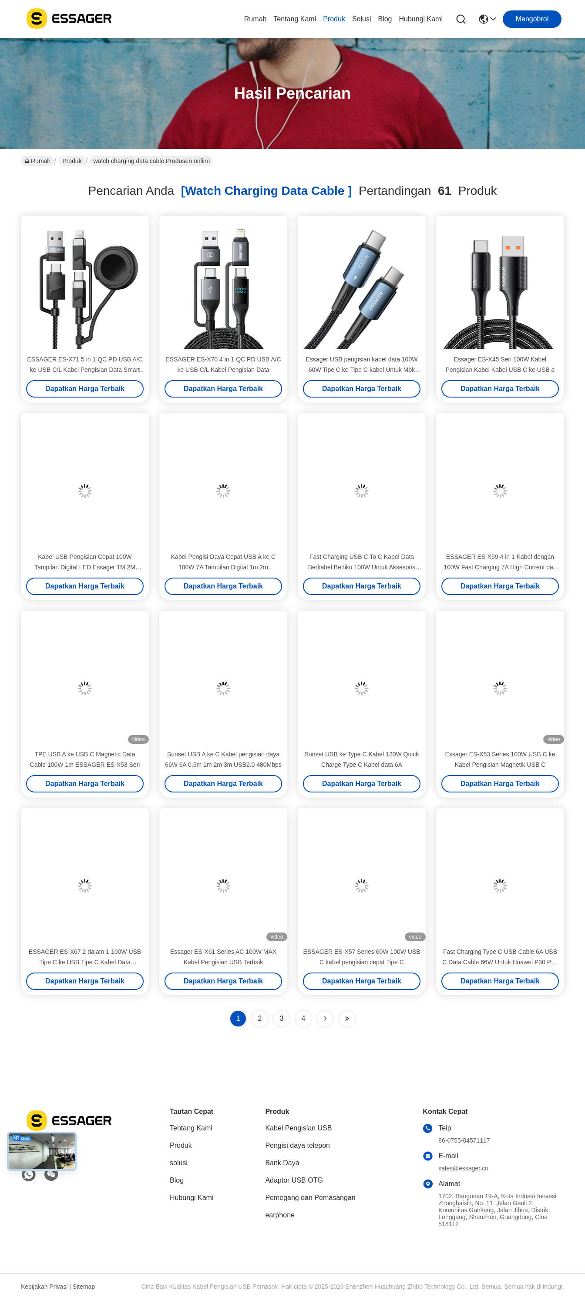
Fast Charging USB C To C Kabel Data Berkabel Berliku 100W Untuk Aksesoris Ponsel (362, 567)
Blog (385, 19)
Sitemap (84, 1286)
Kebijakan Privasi (44, 1286)
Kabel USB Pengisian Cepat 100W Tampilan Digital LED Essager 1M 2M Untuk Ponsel (84, 567)
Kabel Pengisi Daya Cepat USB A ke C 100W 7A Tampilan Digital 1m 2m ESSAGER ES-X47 (223, 567)
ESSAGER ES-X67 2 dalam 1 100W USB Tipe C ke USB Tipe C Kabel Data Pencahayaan (85, 962)
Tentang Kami (294, 19)
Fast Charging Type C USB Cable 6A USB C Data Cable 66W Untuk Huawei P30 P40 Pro (500, 962)
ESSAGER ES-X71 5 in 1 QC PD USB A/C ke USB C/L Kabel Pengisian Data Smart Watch (84, 370)
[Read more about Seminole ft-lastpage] (347, 1018)
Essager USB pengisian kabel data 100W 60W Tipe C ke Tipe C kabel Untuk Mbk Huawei (362, 370)
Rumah (255, 19)
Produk (334, 19)
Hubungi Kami (421, 19)
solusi (361, 19)
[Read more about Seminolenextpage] (325, 1018)
